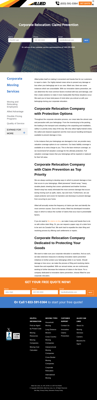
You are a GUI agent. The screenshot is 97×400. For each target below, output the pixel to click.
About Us (80, 325)
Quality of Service (15, 123)
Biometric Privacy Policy (56, 390)
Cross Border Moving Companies (50, 360)
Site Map (36, 390)
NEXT (86, 40)
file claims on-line (54, 221)
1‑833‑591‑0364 (36, 303)
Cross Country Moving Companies (50, 340)
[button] (93, 2)
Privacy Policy (44, 390)
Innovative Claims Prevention (65, 333)
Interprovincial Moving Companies (50, 350)
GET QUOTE (85, 3)
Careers (80, 337)
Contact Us (65, 325)
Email (60, 37)
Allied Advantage (15, 111)
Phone (35, 37)
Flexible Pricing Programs (14, 117)
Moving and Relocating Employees (12, 104)
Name (10, 37)
